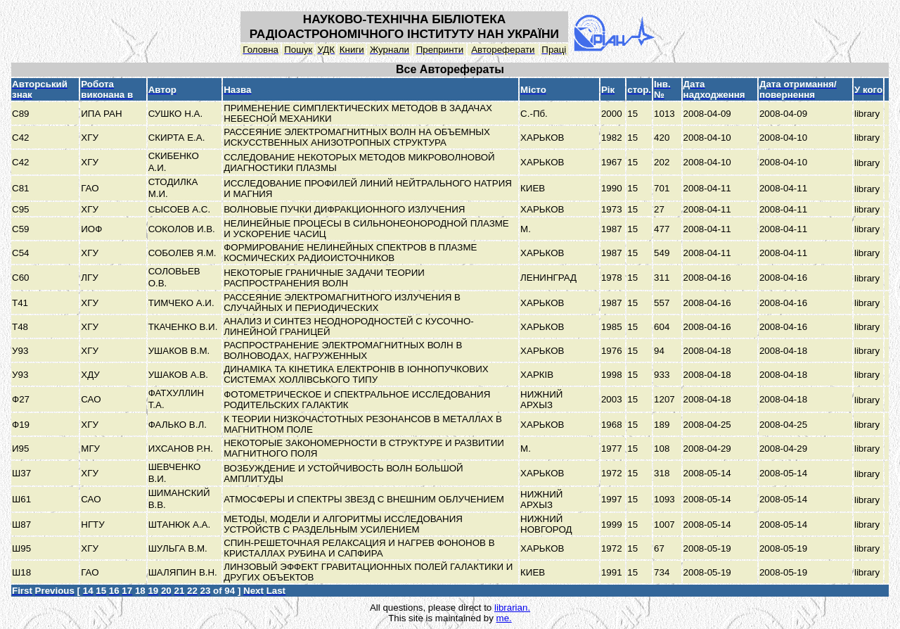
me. (504, 618)
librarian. (512, 607)
